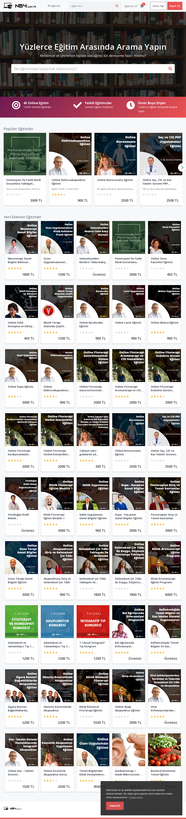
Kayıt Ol (175, 6)
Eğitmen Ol (130, 6)
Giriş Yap (158, 6)
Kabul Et (115, 805)
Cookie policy (136, 797)
